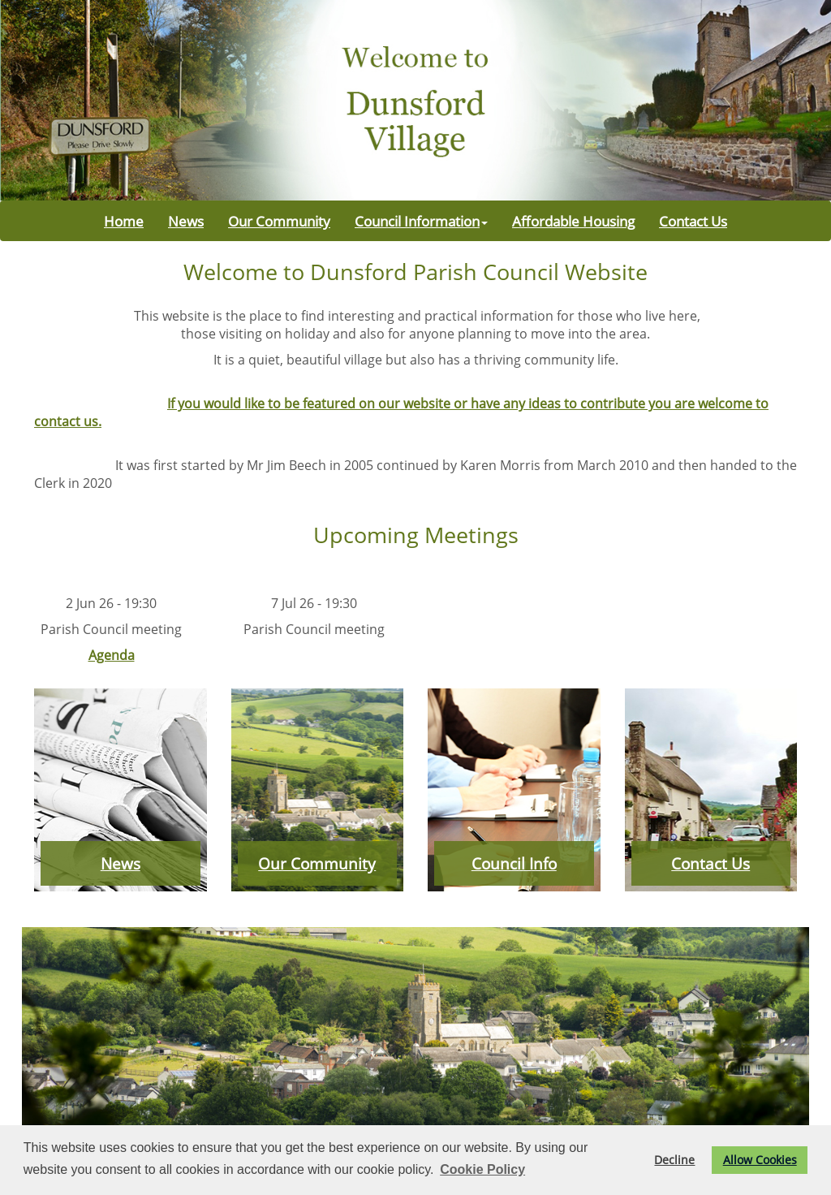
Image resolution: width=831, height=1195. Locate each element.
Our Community (279, 221)
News (186, 221)
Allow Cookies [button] (760, 1159)
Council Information (421, 221)
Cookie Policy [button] (482, 1169)
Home (124, 221)
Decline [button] (674, 1159)
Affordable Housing (573, 221)
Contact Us (693, 221)
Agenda (111, 655)
